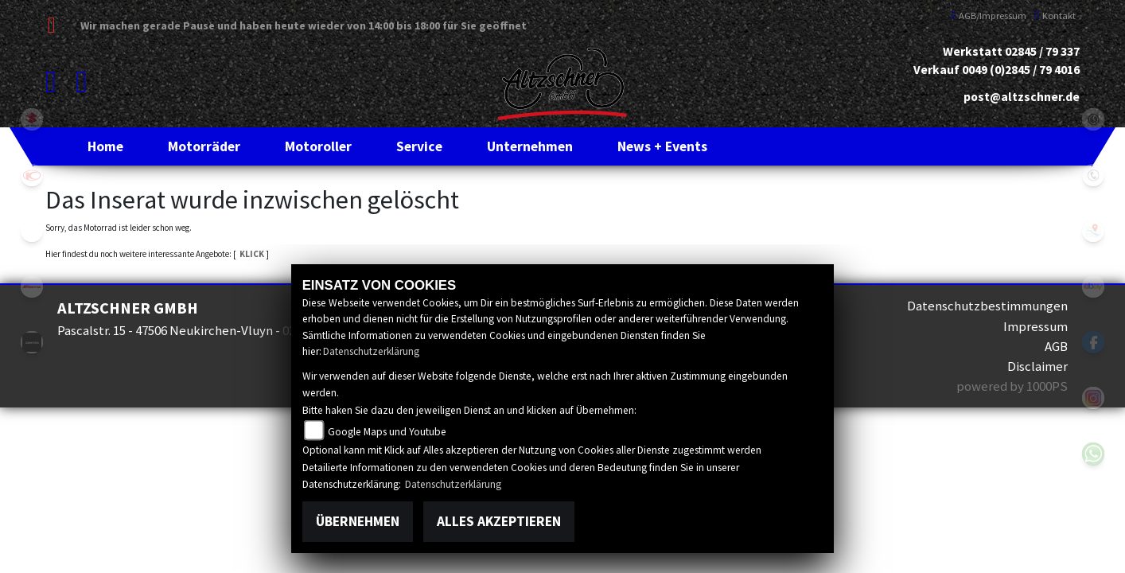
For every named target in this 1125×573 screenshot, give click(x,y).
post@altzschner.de (1021, 96)
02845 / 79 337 (1042, 51)
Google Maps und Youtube (387, 432)
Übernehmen (357, 521)
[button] (204, 146)
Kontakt (1055, 15)
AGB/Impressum (989, 15)
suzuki (32, 119)
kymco (32, 175)
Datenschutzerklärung (371, 351)
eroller (32, 231)
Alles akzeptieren (499, 521)
